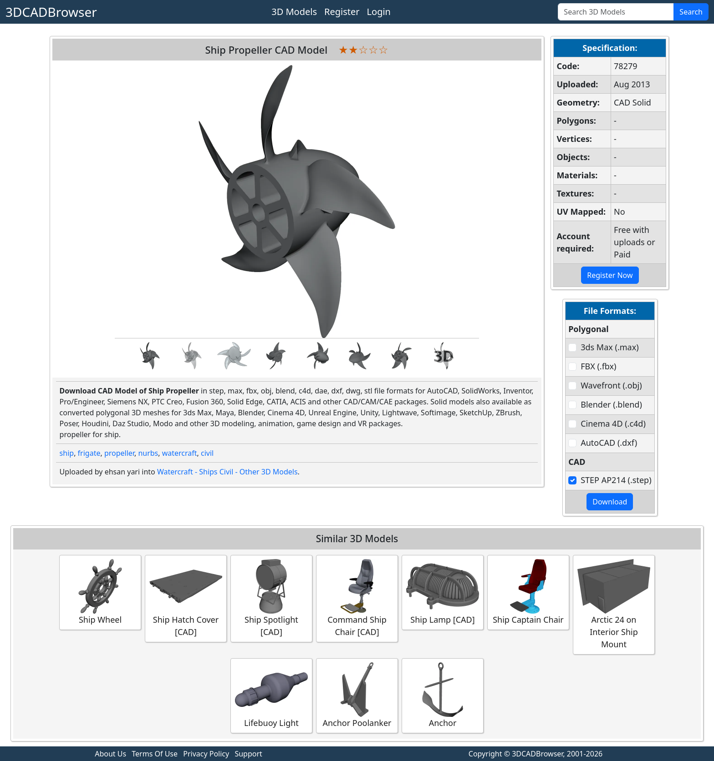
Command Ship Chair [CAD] (357, 598)
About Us (110, 754)
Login (379, 11)
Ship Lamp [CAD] (442, 592)
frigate (89, 453)
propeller (119, 453)
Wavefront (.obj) (611, 385)
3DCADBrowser (51, 11)
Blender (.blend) (611, 404)
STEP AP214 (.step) (616, 479)
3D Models (294, 11)
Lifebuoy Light (271, 695)
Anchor (442, 695)
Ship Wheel (100, 592)
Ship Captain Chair (528, 592)
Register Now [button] (609, 275)
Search (691, 12)
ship (67, 453)
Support (248, 754)
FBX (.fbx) (598, 366)
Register (342, 11)
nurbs (148, 453)
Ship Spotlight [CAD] (271, 598)
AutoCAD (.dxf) (609, 442)
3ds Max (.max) (609, 347)
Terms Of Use (155, 754)
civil (207, 453)
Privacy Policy (206, 754)
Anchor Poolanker (357, 695)
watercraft (179, 453)
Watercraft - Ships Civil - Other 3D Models (227, 472)
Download (609, 502)
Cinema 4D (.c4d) (613, 423)
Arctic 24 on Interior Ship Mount (613, 604)
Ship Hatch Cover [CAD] (185, 598)
